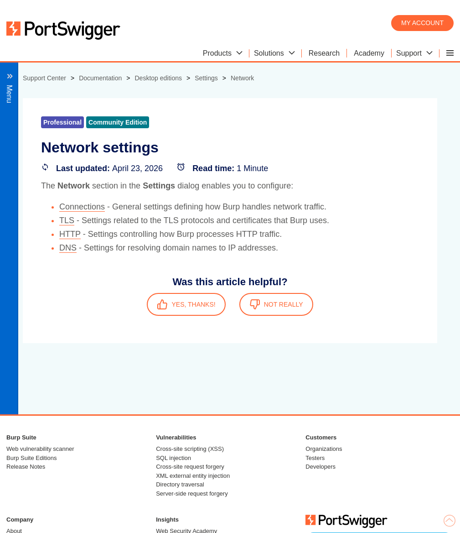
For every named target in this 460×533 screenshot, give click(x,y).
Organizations (323, 448)
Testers (315, 458)
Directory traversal (180, 484)
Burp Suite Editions (31, 458)
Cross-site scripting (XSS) (190, 448)
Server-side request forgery (192, 493)
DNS (68, 247)
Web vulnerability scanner (40, 448)
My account (422, 22)
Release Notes (25, 466)
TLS (66, 220)
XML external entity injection (193, 475)
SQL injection (173, 458)
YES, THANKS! (186, 304)
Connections (82, 206)
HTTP (70, 234)
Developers (320, 466)
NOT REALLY (276, 304)
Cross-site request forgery (190, 466)
